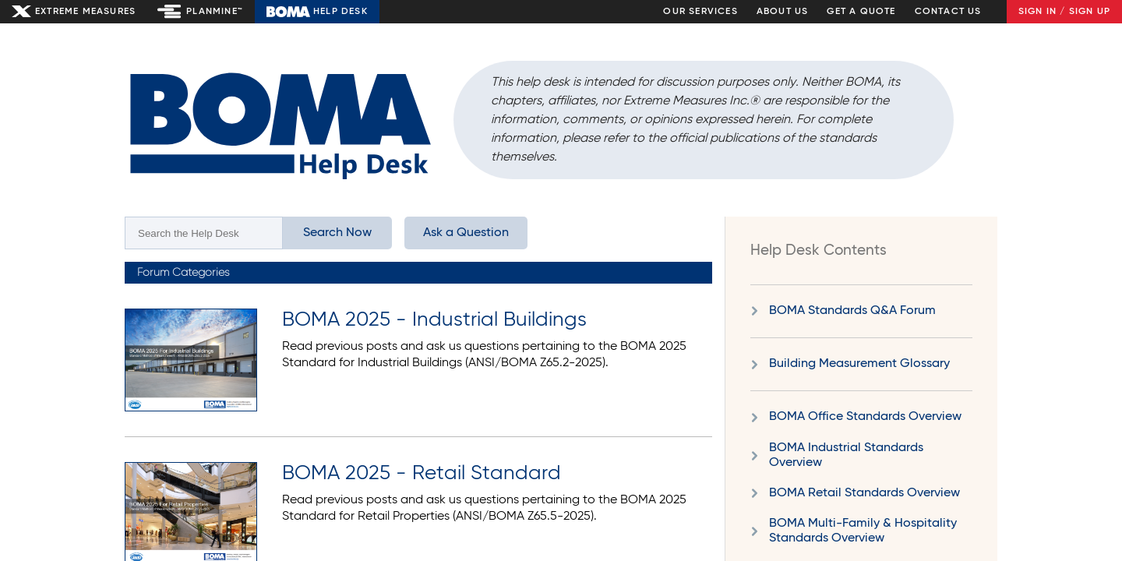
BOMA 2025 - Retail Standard (421, 474)
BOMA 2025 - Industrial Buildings (434, 320)
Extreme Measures (85, 11)
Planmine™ (214, 11)
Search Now (337, 233)
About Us (783, 11)
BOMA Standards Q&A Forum (852, 311)
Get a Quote (861, 11)
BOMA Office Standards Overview (865, 417)
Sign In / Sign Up (1064, 11)
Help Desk (340, 11)
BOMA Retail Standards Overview (864, 493)
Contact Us (948, 11)
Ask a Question (466, 233)
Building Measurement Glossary (859, 364)
